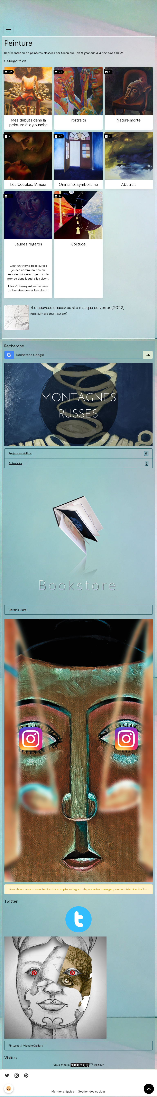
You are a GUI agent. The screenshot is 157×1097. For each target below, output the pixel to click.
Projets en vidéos (78, 453)
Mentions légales (63, 1091)
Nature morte (129, 120)
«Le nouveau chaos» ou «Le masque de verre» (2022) (77, 307)
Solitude (78, 244)
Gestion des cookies (91, 1091)
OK (148, 355)
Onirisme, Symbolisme (78, 184)
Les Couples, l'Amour (28, 184)
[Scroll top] (149, 1089)
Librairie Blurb (18, 610)
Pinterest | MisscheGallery (26, 1045)
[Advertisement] (74, 9)
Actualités (78, 463)
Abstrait (128, 184)
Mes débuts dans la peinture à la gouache (28, 122)
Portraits (78, 120)
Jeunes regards (28, 244)
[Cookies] (8, 1088)
